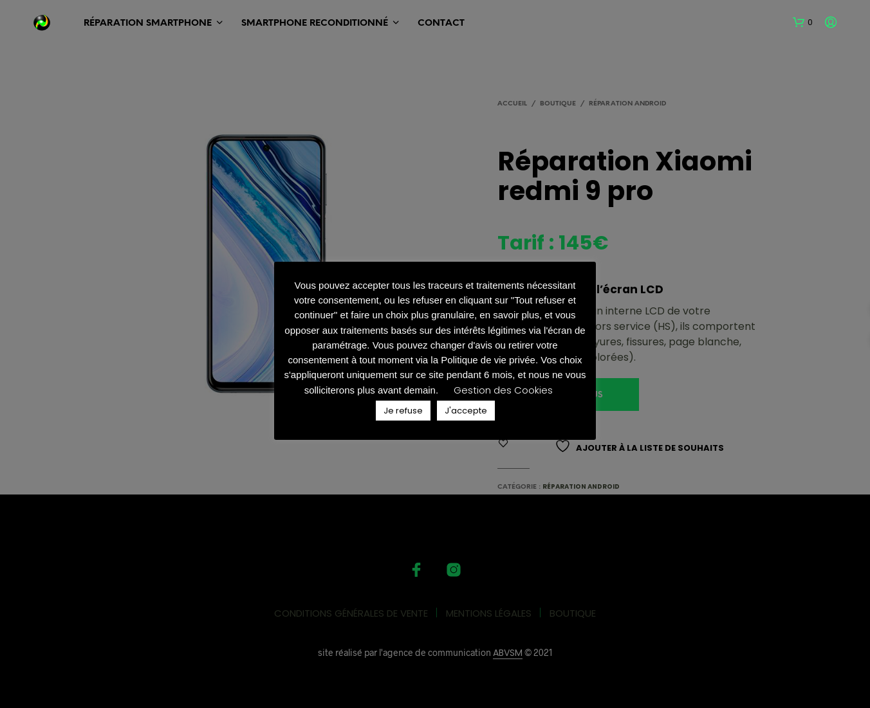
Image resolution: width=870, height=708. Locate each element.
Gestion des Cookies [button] (503, 390)
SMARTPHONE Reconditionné (314, 23)
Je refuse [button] (403, 410)
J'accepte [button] (466, 410)
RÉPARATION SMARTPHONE (148, 23)
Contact (441, 23)
